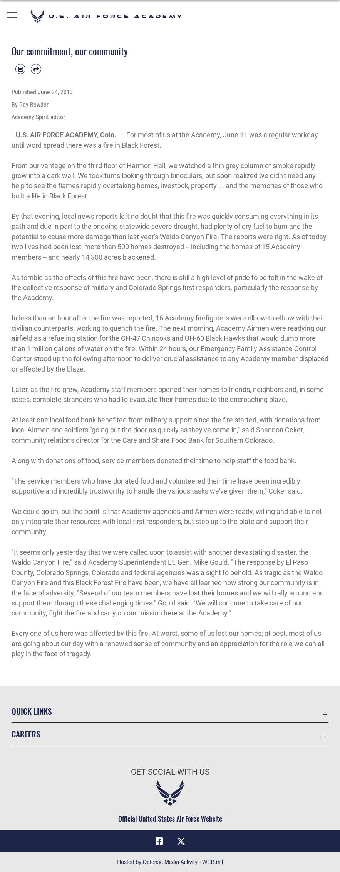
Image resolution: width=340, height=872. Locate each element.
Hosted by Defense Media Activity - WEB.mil (170, 862)
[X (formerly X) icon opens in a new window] (181, 841)
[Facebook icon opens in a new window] (159, 841)
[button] (12, 16)
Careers (26, 734)
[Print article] (20, 69)
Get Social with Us (170, 772)
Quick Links (32, 711)
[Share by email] (36, 69)
